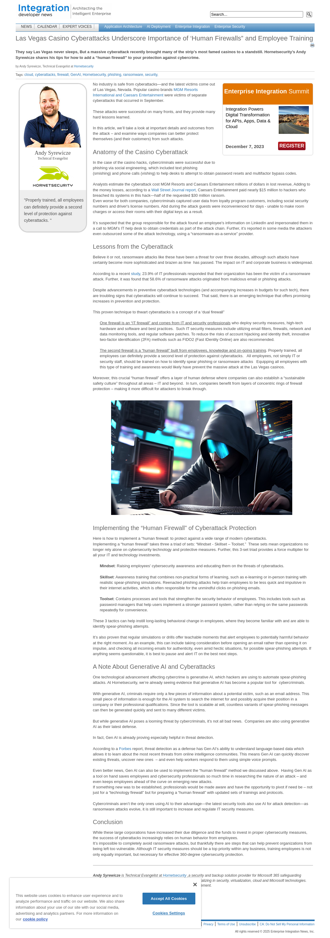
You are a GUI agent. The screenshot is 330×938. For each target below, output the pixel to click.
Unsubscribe (247, 924)
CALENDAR (47, 26)
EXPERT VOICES (77, 26)
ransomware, (133, 75)
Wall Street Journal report (173, 190)
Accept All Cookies (169, 898)
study (135, 273)
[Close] (195, 884)
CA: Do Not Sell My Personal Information (287, 924)
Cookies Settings (168, 913)
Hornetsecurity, (95, 75)
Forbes (125, 748)
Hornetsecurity (83, 66)
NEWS (26, 26)
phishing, (115, 75)
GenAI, (76, 75)
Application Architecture (123, 26)
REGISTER (292, 145)
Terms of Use (226, 924)
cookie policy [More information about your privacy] (35, 919)
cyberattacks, (45, 75)
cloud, (29, 75)
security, (151, 75)
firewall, (63, 75)
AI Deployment (159, 26)
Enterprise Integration (192, 26)
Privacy (208, 924)
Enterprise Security (229, 26)
